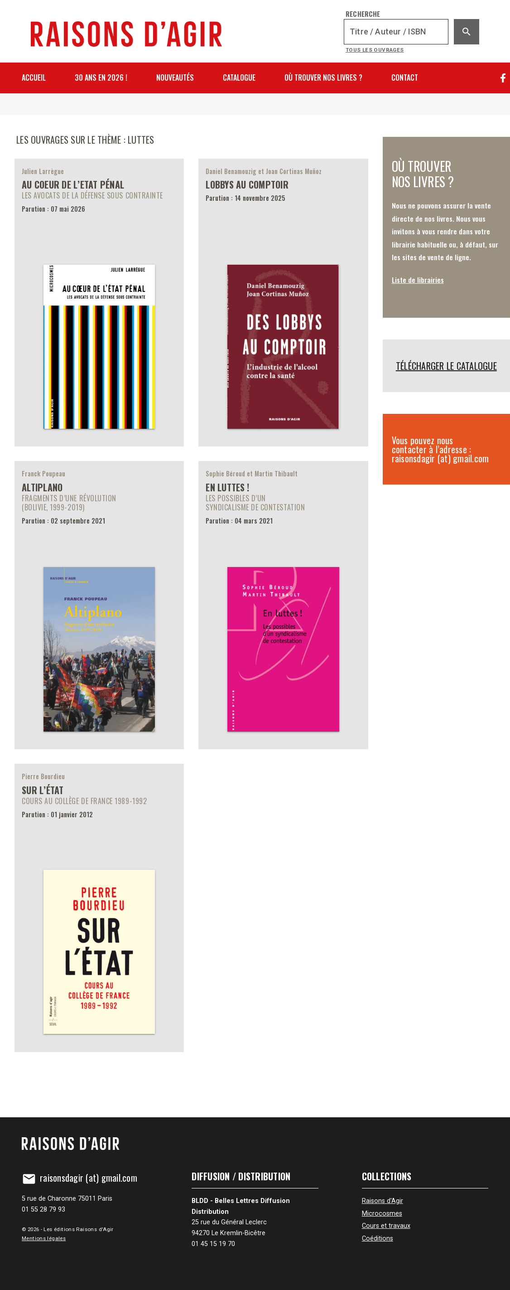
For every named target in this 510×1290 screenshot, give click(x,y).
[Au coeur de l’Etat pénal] (99, 303)
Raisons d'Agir (382, 1201)
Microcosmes (382, 1213)
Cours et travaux (386, 1226)
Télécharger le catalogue (446, 365)
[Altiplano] (99, 605)
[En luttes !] (283, 605)
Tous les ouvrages (375, 50)
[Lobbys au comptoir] (283, 303)
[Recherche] (396, 31)
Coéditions (377, 1238)
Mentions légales (44, 1238)
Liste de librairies (418, 279)
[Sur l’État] (99, 908)
